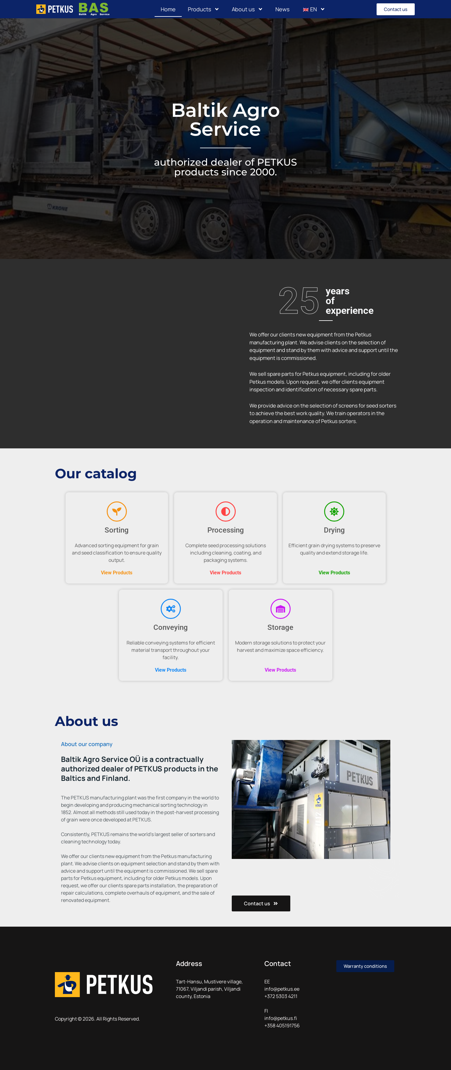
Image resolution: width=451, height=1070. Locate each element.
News (282, 9)
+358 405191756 (282, 1025)
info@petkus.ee (281, 989)
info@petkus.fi (280, 1018)
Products (204, 9)
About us (247, 9)
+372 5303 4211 (280, 996)
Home (168, 9)
